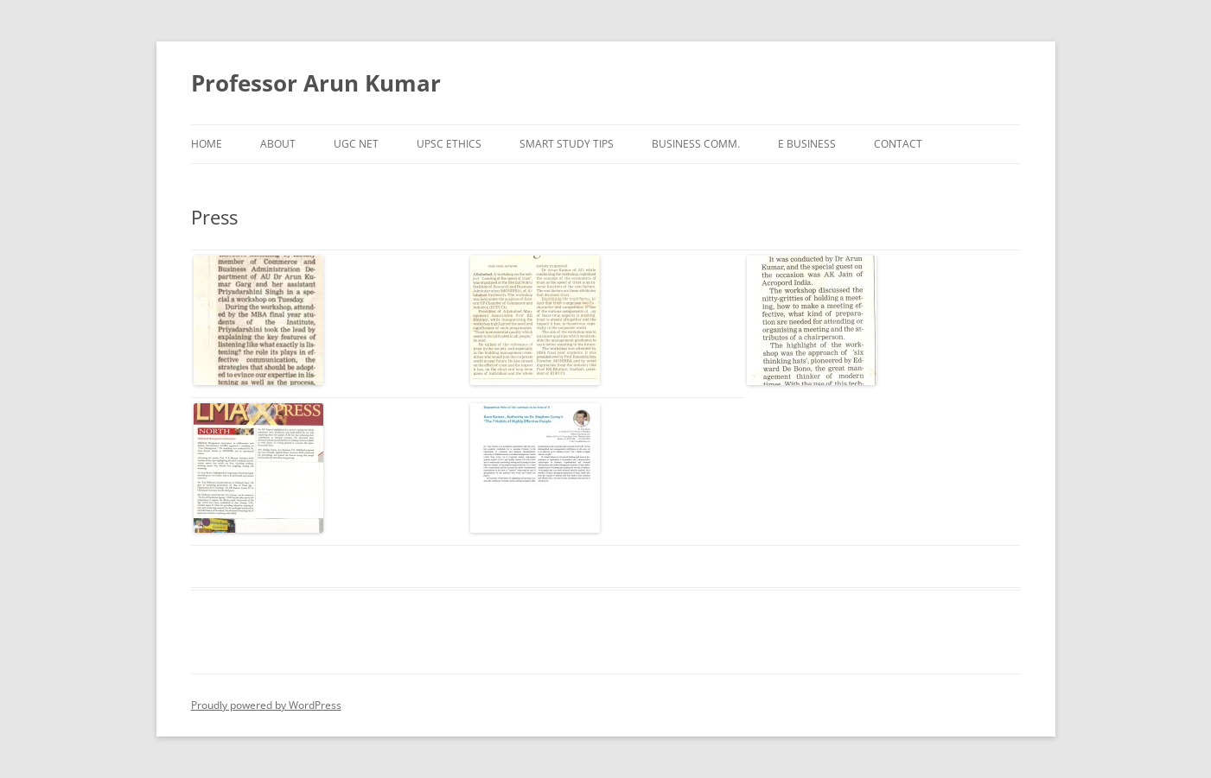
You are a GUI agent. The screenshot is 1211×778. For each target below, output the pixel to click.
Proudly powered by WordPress (266, 705)
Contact (898, 143)
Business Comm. (696, 143)
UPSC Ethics (449, 143)
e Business (807, 143)
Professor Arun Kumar (316, 82)
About (278, 143)
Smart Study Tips (566, 143)
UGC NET (356, 143)
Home (206, 143)
